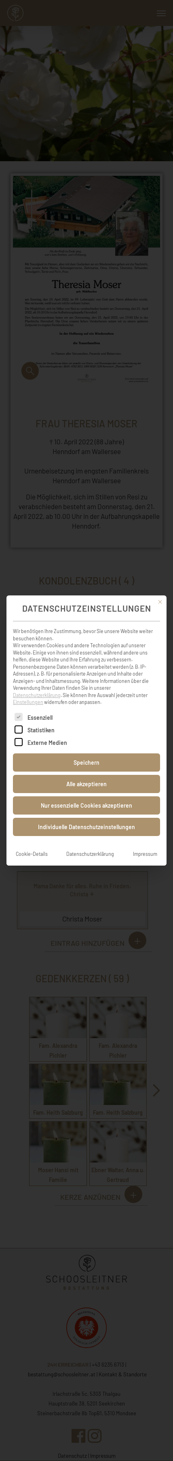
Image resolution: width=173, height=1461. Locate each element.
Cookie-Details (32, 843)
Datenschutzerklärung (37, 684)
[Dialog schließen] (160, 590)
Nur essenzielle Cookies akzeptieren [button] (86, 794)
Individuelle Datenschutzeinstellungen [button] (86, 816)
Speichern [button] (86, 751)
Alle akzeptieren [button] (86, 773)
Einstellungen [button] (28, 691)
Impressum (145, 843)
